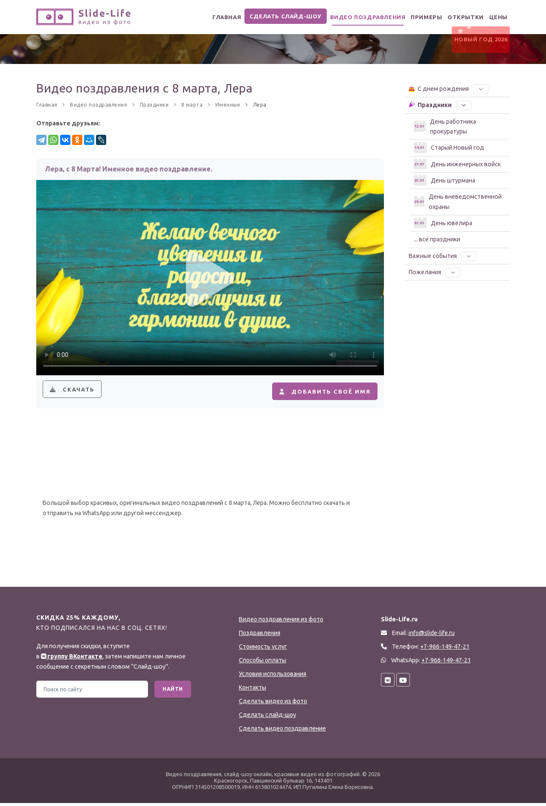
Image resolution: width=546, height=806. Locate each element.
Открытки (458, 17)
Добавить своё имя (320, 392)
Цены (496, 17)
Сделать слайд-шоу (270, 16)
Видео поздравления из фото (281, 622)
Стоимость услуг (263, 649)
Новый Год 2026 (479, 44)
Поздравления (259, 635)
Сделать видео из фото (273, 704)
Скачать (74, 392)
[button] (480, 88)
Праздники (439, 104)
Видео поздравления (352, 17)
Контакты (252, 690)
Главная (210, 17)
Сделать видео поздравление (282, 731)
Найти (173, 692)
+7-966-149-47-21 (446, 663)
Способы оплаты (262, 663)
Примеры (414, 17)
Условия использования (272, 676)
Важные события (442, 255)
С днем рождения (448, 88)
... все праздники (437, 239)
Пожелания (435, 272)
